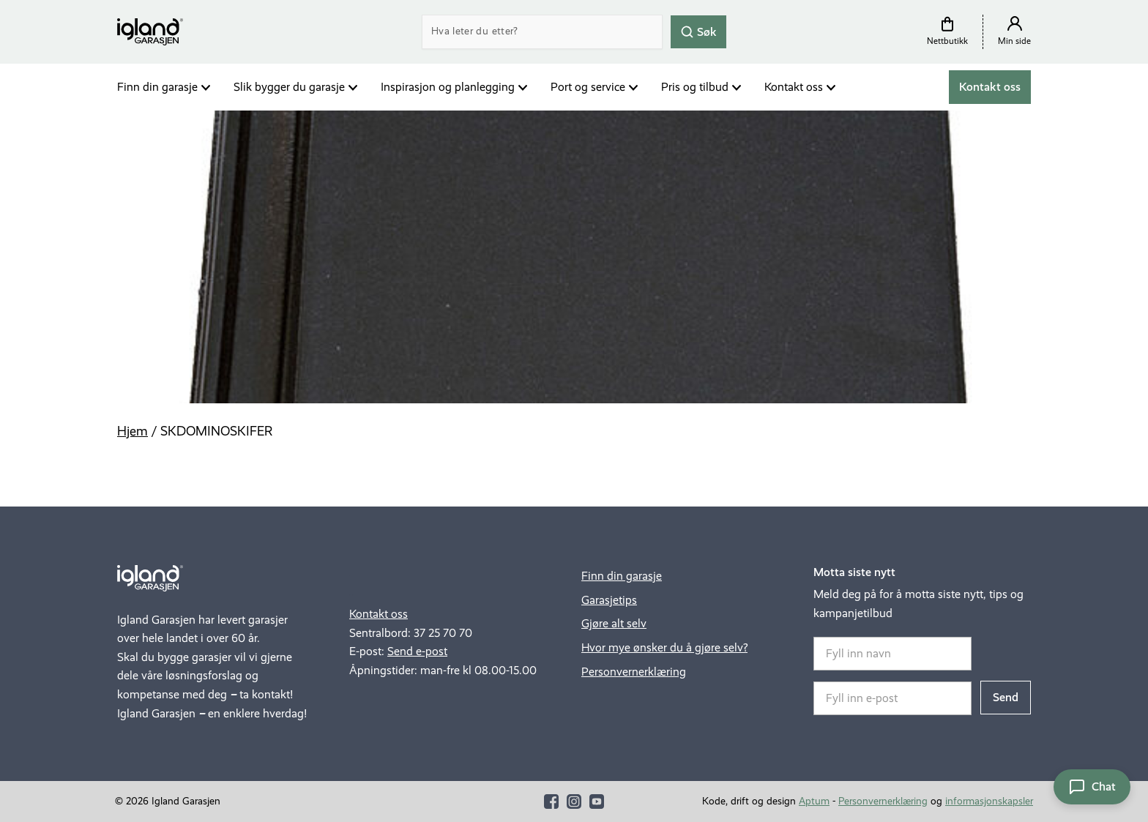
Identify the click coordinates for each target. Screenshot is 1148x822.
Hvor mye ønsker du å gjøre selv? (664, 647)
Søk (698, 31)
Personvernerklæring (633, 672)
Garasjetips (609, 600)
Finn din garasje (157, 87)
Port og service (588, 87)
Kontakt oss (793, 87)
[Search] (542, 32)
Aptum (814, 801)
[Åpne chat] (1092, 786)
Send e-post (417, 651)
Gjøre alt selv (613, 623)
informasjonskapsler (989, 801)
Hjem (132, 431)
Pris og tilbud (694, 87)
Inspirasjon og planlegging (448, 87)
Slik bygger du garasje (289, 87)
